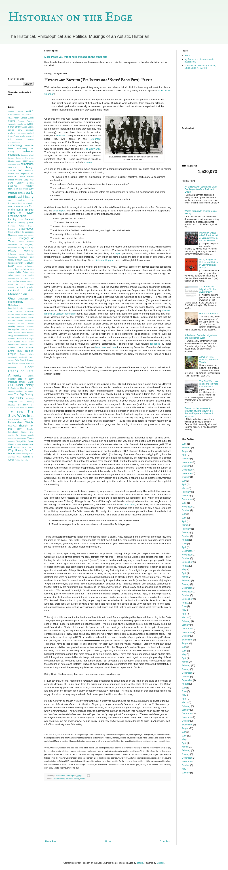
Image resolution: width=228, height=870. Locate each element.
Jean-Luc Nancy (22, 269)
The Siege (15, 411)
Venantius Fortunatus (17, 438)
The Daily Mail (92, 148)
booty (25, 161)
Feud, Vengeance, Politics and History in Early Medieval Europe (208, 263)
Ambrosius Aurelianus (17, 124)
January (186, 458)
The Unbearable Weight (20, 421)
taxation (19, 391)
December (187, 470)
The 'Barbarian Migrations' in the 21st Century (207, 289)
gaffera (140, 863)
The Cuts (15, 398)
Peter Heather (14, 333)
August (185, 451)
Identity (18, 260)
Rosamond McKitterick (17, 357)
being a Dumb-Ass (24, 158)
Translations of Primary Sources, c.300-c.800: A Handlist (200, 66)
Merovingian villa (25, 299)
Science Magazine (26, 363)
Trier (31, 432)
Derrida (30, 183)
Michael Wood (14, 317)
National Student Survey (20, 323)
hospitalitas (12, 257)
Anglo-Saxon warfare (17, 136)
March (185, 488)
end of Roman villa (18, 206)
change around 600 (20, 169)
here (97, 347)
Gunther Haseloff (25, 242)
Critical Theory (26, 176)
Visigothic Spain (24, 441)
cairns (31, 161)
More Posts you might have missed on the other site (75, 56)
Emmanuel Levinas (16, 203)
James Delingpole (25, 266)
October (186, 466)
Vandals (30, 435)
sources (87, 162)
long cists (12, 281)
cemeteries (27, 164)
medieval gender (24, 287)
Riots (82, 779)
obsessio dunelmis (25, 327)
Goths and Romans (208, 313)
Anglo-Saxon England (24, 133)
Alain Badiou (14, 115)
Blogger (160, 863)
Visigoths (12, 444)
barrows (11, 158)
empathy (29, 203)
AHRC (29, 111)
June (184, 444)
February (186, 447)
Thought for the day (20, 427)
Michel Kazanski (26, 317)
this (127, 504)
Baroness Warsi (27, 155)
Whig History (27, 447)
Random (12, 348)
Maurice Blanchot (26, 281)
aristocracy (22, 148)
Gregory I (12, 238)
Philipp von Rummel (16, 336)
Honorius (30, 254)
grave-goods (26, 228)
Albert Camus (20, 118)
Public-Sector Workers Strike (20, 345)
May (184, 569)
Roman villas (26, 354)
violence (11, 441)
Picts (26, 335)
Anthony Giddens (24, 139)
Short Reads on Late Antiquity (20, 371)
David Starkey (59, 779)
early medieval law (20, 200)
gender (30, 222)
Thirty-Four (12, 426)
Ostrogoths (13, 329)
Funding (21, 223)
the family (23, 405)
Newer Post (50, 841)
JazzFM (11, 269)
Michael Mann (14, 314)
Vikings (30, 438)
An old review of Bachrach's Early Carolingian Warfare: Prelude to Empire (201, 189)
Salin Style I (20, 360)
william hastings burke (24, 454)
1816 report (59, 210)
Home (108, 841)
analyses (60, 135)
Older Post (165, 841)
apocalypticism (14, 142)
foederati (29, 219)
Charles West (13, 174)
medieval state (20, 290)
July (184, 481)
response (155, 343)
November (187, 462)
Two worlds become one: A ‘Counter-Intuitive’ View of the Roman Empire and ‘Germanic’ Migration (199, 412)
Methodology (15, 301)
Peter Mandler (27, 333)
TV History (21, 435)
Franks (12, 222)
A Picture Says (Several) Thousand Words (208, 360)
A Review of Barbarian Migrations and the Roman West (201, 336)
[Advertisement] (20, 61)
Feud (21, 219)
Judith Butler (22, 272)
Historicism (12, 248)
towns (23, 432)
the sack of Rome (24, 408)
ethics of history (72, 779)
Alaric (10, 118)
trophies (11, 435)
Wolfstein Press (14, 457)
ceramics (12, 167)
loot (17, 281)
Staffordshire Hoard (17, 388)
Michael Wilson (27, 314)
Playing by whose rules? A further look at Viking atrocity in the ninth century (209, 237)
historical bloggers (105, 260)
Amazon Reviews (25, 121)
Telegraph (95, 139)
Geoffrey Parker (16, 226)
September (187, 562)
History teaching (20, 250)
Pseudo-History (27, 342)
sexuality (12, 367)
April (184, 455)
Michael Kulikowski (24, 311)
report (118, 253)
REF (21, 347)
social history (24, 385)
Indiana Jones (27, 260)
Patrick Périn (27, 329)
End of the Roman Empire (20, 208)
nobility (11, 326)
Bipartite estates (14, 161)
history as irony (25, 247)
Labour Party (20, 275)
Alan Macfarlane (26, 115)
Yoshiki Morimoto (21, 460)
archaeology (15, 145)
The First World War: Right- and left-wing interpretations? (209, 384)
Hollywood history (16, 254)
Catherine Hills (14, 164)
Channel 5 (28, 171)
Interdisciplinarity (15, 263)
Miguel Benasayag (25, 320)
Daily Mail (28, 180)
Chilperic (24, 173)
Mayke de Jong (16, 284)
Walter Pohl (21, 444)
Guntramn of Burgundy (20, 244)
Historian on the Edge (70, 17)
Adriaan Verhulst (15, 112)
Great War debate (25, 235)
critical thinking (15, 180)
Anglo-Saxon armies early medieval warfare (20, 130)
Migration (11, 320)
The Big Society (23, 394)
